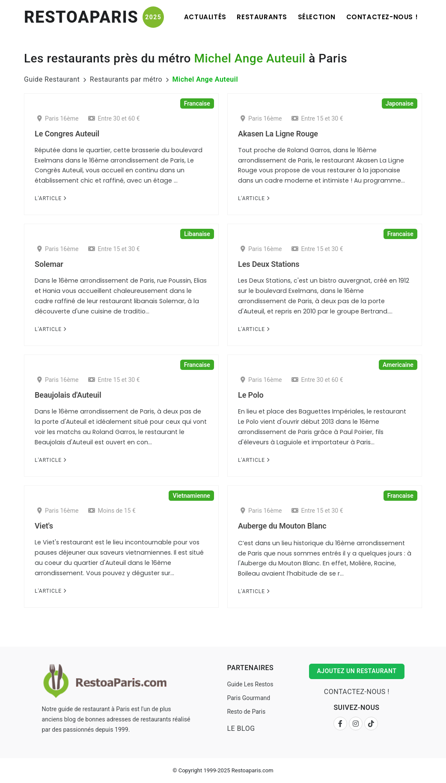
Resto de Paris (246, 711)
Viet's (44, 525)
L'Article (50, 198)
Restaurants (256, 16)
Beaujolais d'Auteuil (68, 394)
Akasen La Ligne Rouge (278, 133)
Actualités (197, 16)
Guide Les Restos (250, 684)
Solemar (49, 264)
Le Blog (241, 728)
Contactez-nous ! (381, 16)
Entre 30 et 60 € (114, 118)
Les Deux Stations (268, 264)
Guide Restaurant (52, 79)
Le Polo (251, 394)
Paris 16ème (58, 118)
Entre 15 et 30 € (317, 118)
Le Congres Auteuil (67, 133)
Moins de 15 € (112, 510)
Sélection (313, 16)
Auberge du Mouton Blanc (282, 525)
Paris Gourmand (248, 697)
